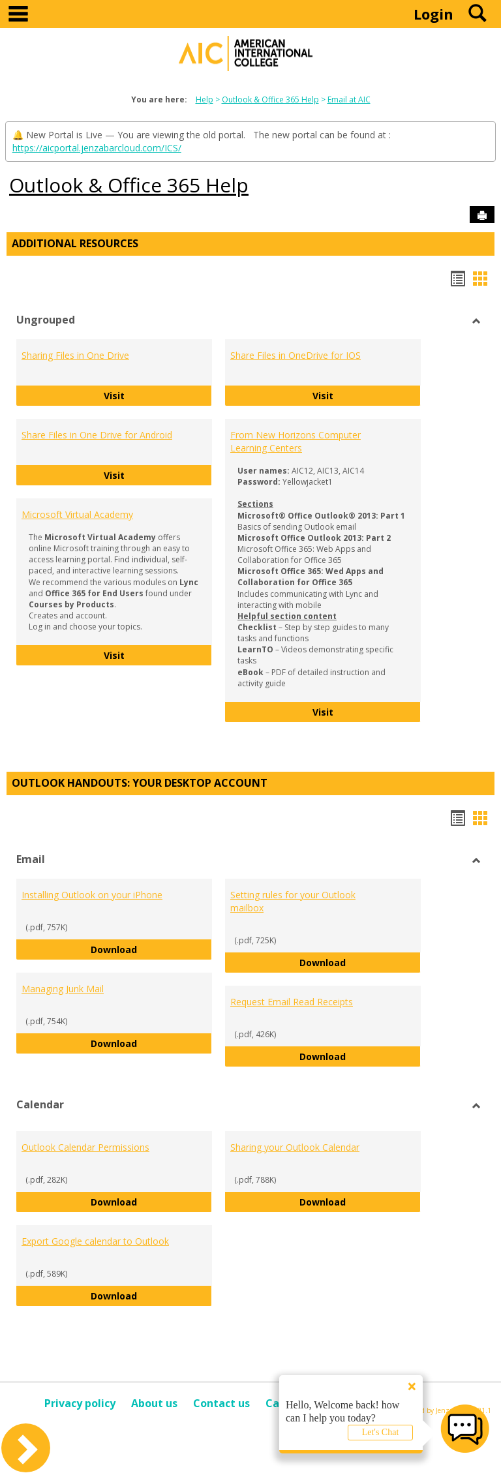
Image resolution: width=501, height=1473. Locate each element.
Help (204, 99)
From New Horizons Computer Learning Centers (295, 441)
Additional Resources (75, 243)
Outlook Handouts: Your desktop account (139, 783)
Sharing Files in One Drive (75, 355)
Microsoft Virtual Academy (77, 514)
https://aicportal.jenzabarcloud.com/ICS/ (96, 148)
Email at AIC (349, 99)
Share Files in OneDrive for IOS (295, 355)
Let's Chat (380, 1432)
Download (151, 949)
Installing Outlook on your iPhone (92, 894)
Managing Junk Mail (63, 988)
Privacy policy (79, 1403)
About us (154, 1403)
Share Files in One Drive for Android (97, 435)
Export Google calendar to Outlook (95, 1241)
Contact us (221, 1403)
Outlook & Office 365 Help (270, 99)
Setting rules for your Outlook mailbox (293, 901)
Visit (158, 395)
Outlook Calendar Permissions (85, 1147)
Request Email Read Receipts (291, 1001)
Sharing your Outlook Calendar (294, 1147)
